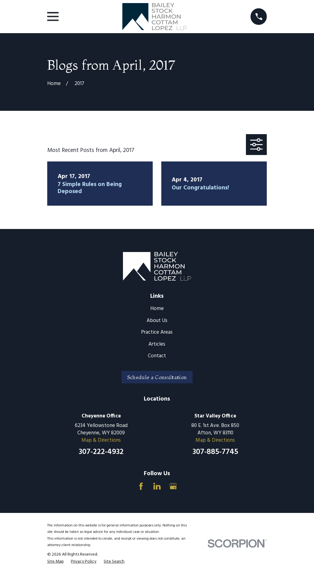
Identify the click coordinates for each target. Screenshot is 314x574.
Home (157, 308)
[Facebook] (141, 486)
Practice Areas (157, 332)
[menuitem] (55, 562)
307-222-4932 (101, 452)
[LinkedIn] (157, 486)
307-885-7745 (215, 452)
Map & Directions (101, 440)
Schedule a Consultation (157, 377)
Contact (157, 356)
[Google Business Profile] (173, 486)
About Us (157, 320)
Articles (156, 344)
